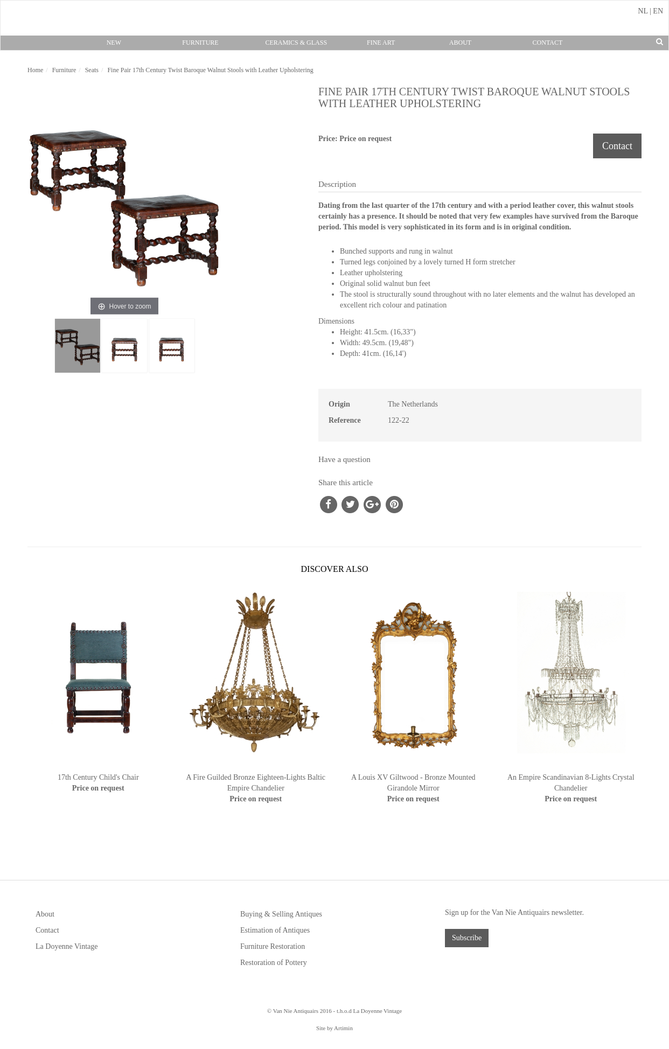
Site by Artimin (334, 1028)
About (460, 42)
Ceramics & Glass (296, 42)
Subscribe (467, 938)
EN (658, 11)
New (114, 42)
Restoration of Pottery (273, 963)
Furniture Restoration (272, 946)
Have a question (344, 459)
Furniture (200, 42)
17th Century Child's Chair (98, 777)
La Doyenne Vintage (67, 946)
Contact (548, 42)
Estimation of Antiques (275, 930)
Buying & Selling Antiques (281, 914)
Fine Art (381, 42)
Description (337, 184)
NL (642, 11)
